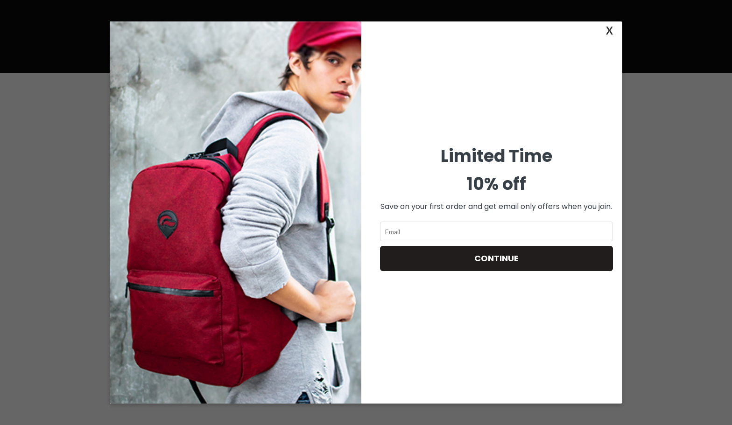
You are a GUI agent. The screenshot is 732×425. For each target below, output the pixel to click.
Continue (496, 258)
